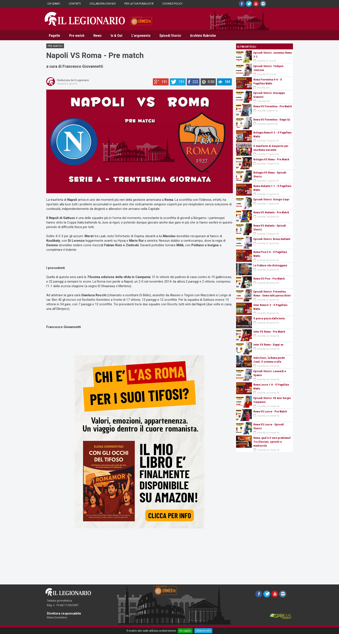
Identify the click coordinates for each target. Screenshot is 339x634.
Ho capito (185, 630)
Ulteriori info (203, 630)
